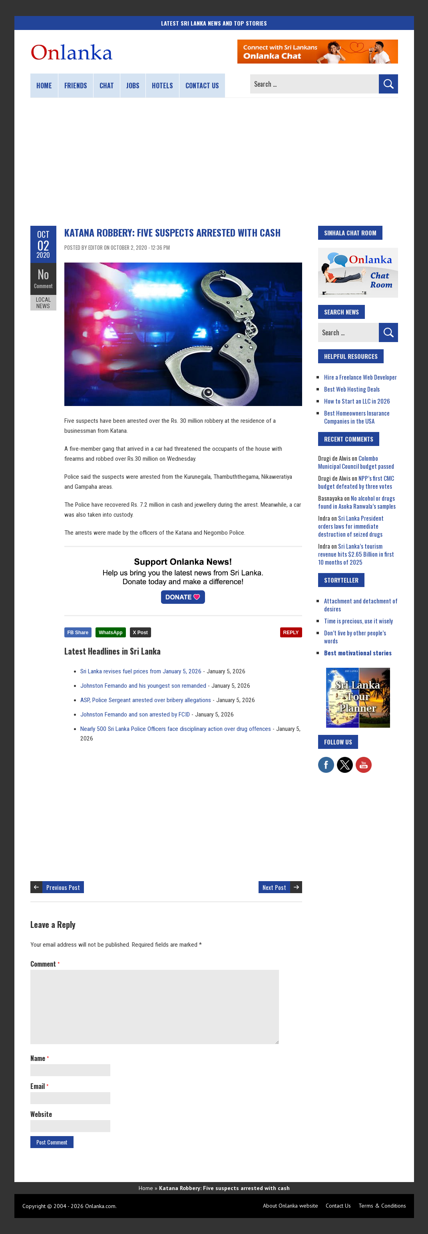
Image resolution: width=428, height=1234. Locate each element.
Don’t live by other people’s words (355, 636)
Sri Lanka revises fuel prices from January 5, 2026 (140, 671)
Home (44, 85)
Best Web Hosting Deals (352, 388)
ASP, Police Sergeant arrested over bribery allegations (145, 700)
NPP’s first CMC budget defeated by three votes (356, 482)
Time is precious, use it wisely (358, 620)
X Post (140, 632)
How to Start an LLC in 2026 (357, 400)
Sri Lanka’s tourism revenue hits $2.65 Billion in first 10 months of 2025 (356, 553)
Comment (43, 286)
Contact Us (338, 1205)
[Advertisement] (214, 162)
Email (39, 1086)
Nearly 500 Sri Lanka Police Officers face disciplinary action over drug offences (175, 728)
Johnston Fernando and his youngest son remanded (143, 685)
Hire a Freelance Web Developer (360, 376)
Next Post (274, 887)
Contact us (202, 85)
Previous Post (63, 887)
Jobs (132, 85)
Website (41, 1114)
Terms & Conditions (382, 1205)
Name (39, 1058)
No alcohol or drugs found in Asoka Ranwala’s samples (357, 502)
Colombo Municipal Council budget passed (356, 462)
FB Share (78, 632)
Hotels (162, 85)
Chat (107, 85)
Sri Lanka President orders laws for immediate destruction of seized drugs (351, 526)
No (43, 274)
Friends (75, 85)
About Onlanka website (290, 1205)
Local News (43, 303)
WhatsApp (110, 632)
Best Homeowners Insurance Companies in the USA (357, 416)
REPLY (291, 632)
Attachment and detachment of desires (361, 604)
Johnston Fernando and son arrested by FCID (135, 714)
